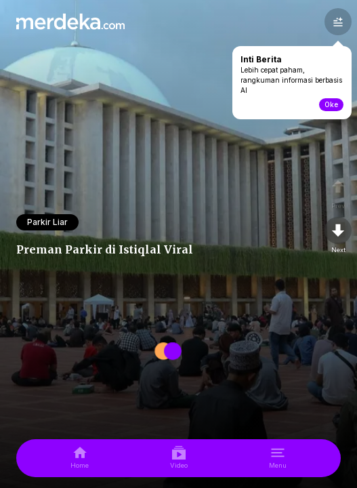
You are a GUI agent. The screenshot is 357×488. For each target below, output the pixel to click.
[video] (179, 458)
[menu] (278, 458)
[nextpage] (338, 236)
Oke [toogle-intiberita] (331, 104)
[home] (79, 458)
